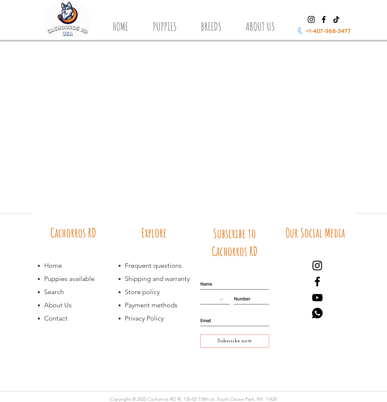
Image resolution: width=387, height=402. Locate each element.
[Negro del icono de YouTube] (317, 297)
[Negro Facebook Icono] (317, 281)
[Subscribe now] (234, 341)
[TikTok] (336, 19)
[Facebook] (323, 19)
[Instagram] (311, 19)
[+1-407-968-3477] (324, 30)
